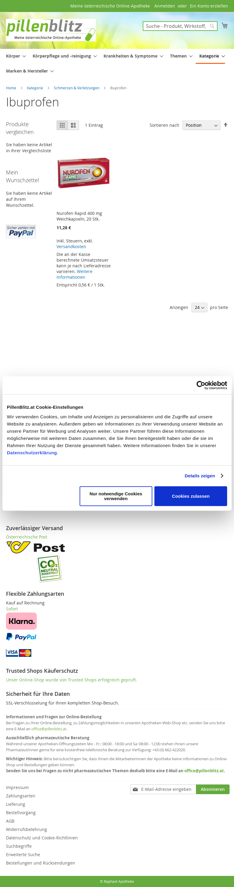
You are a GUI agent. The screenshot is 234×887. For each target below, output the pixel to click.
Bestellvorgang (21, 812)
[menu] (117, 63)
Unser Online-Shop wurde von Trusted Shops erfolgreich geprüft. (71, 680)
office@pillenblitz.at (48, 728)
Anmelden (164, 6)
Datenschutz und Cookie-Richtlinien (42, 838)
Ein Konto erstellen (209, 6)
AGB (10, 821)
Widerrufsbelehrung (26, 829)
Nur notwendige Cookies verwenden (115, 496)
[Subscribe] (213, 789)
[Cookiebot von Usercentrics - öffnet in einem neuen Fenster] (201, 385)
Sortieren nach (164, 125)
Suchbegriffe (19, 846)
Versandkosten (71, 246)
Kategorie (35, 87)
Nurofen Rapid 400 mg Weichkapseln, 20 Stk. (79, 216)
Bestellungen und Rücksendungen (40, 863)
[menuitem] (14, 56)
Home (11, 87)
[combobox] (180, 26)
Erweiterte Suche (23, 854)
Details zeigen (200, 475)
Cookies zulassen (191, 495)
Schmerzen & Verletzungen (77, 87)
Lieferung (15, 804)
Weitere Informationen (74, 274)
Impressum (17, 787)
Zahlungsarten (20, 796)
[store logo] (51, 30)
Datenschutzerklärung (32, 452)
